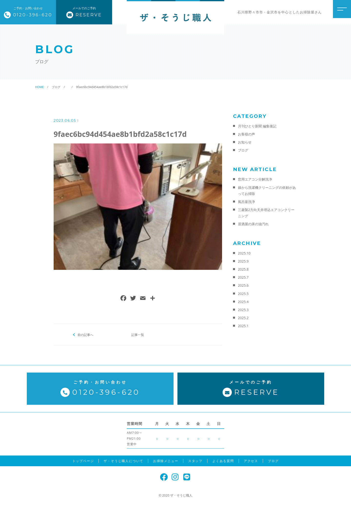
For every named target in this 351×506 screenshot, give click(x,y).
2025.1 (243, 326)
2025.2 (243, 317)
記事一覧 (137, 334)
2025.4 (243, 301)
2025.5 (243, 293)
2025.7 (243, 277)
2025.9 (243, 261)
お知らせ (245, 142)
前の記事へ (85, 334)
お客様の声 (246, 134)
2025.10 (244, 253)
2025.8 (243, 269)
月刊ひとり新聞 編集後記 (257, 126)
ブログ (243, 150)
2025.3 (243, 309)
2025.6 (243, 285)
